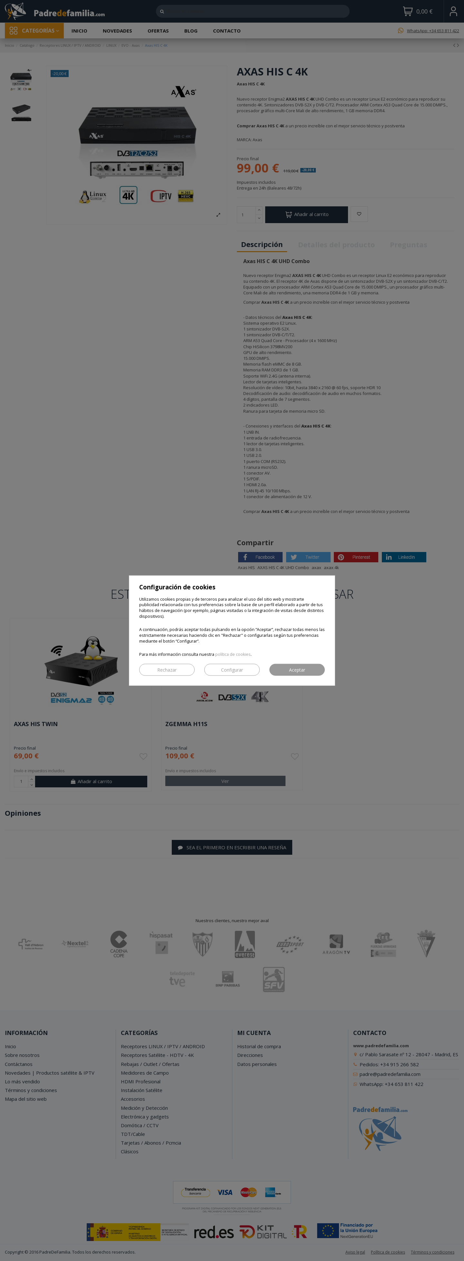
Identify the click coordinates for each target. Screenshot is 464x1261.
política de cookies (233, 654)
